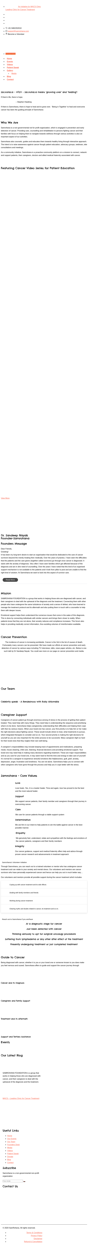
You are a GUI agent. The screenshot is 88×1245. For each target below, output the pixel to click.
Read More (10, 580)
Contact (10, 79)
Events (10, 62)
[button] (44, 580)
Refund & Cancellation (33, 1242)
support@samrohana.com (18, 31)
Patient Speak (13, 67)
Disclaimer (38, 1239)
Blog (9, 76)
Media (13, 73)
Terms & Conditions (34, 1233)
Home (9, 59)
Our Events (11, 1139)
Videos (10, 65)
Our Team (11, 1142)
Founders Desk (13, 1145)
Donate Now (11, 54)
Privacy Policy (36, 1236)
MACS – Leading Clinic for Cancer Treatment (21, 1098)
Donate (10, 1157)
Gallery (10, 70)
